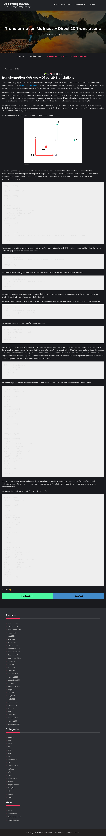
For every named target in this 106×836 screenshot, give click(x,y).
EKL (9, 756)
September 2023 (14, 658)
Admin (58, 34)
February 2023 (13, 674)
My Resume (80, 4)
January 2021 (12, 721)
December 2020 (14, 724)
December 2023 (14, 649)
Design (10, 753)
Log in (10, 810)
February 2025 (13, 623)
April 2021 (11, 711)
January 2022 (13, 705)
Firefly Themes (73, 832)
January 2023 (13, 677)
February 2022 (13, 702)
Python (10, 781)
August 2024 (12, 633)
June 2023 (11, 664)
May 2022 (11, 696)
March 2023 (12, 671)
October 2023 (13, 655)
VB (9, 791)
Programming (13, 778)
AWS (9, 740)
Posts (92, 4)
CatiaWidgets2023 (16, 4)
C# (9, 747)
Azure (10, 744)
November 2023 (14, 652)
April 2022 (11, 699)
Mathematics (35, 56)
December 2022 (14, 680)
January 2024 (13, 645)
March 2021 (12, 715)
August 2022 (12, 689)
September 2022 (14, 686)
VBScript (11, 794)
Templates (12, 788)
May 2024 (11, 636)
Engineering (12, 759)
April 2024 (11, 639)
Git (9, 763)
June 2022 (11, 693)
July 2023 (11, 661)
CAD (9, 750)
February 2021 (13, 718)
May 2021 (11, 708)
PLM (9, 775)
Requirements (13, 785)
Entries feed (12, 814)
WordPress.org (13, 820)
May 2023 (11, 667)
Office (10, 772)
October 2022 (13, 683)
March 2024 (12, 642)
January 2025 (13, 627)
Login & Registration (61, 4)
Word (10, 797)
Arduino (11, 737)
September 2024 (14, 630)
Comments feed (14, 817)
